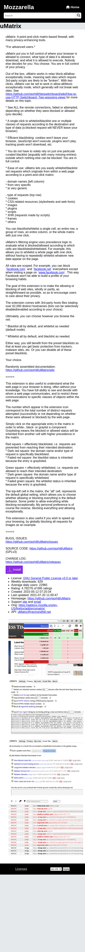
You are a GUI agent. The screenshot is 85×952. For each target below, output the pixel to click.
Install (14, 569)
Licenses (21, 868)
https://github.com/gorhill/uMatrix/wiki (30, 370)
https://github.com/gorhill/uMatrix (51, 548)
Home (72, 7)
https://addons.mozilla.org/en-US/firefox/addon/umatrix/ (34, 607)
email (37, 601)
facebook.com (16, 269)
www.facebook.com (51, 272)
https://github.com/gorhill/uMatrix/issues (32, 541)
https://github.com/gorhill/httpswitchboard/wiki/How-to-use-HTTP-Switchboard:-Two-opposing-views (41, 95)
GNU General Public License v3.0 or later (50, 578)
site (24, 601)
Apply (66, 869)
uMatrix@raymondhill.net (34, 611)
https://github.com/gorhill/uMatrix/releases (33, 562)
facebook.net (42, 269)
